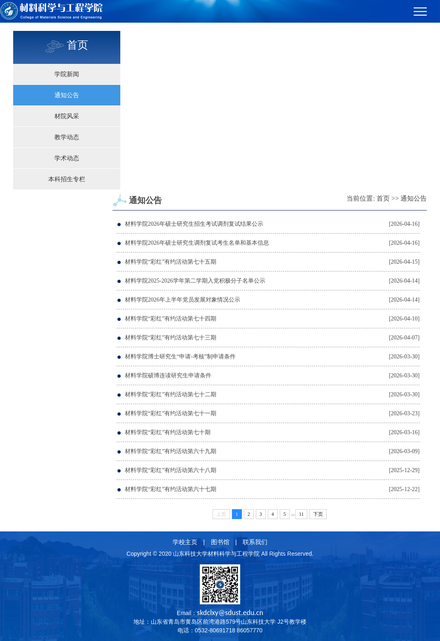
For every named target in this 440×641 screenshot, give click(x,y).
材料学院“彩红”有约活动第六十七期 (170, 489)
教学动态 (66, 137)
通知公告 (66, 95)
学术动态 (66, 158)
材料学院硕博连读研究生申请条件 (168, 375)
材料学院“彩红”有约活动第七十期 (168, 432)
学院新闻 (66, 74)
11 (301, 514)
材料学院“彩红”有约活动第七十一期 (170, 413)
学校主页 (185, 541)
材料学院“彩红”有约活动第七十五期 (170, 262)
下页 (318, 514)
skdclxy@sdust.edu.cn (230, 612)
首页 (383, 198)
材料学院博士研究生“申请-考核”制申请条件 (180, 356)
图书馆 (220, 541)
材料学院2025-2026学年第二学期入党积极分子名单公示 (195, 281)
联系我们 (255, 541)
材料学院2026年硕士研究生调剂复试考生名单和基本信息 (197, 243)
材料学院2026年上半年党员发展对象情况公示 (182, 300)
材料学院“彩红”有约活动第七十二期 (170, 394)
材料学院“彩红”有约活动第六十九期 (170, 451)
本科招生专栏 (66, 179)
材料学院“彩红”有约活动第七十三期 (170, 338)
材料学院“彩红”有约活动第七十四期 (170, 319)
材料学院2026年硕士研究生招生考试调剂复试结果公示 (194, 224)
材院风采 (66, 116)
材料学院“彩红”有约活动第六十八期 (170, 470)
